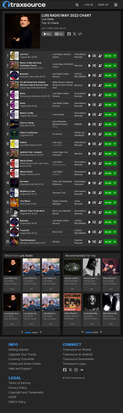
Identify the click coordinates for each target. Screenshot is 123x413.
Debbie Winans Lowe (63, 83)
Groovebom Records (80, 55)
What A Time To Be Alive (32, 211)
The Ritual (25, 201)
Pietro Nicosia (59, 164)
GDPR (12, 397)
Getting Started (18, 349)
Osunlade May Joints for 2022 (91, 313)
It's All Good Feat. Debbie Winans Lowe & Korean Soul (34, 83)
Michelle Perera (60, 124)
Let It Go (24, 54)
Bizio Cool (57, 211)
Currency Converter (21, 359)
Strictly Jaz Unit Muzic (79, 133)
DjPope (56, 241)
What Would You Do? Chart (111, 278)
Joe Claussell (60, 153)
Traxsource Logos (74, 363)
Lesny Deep (58, 114)
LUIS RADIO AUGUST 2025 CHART (51, 313)
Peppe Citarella (60, 201)
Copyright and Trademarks (25, 392)
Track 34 (24, 230)
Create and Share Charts (24, 363)
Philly (55, 127)
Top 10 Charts (50, 23)
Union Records (78, 202)
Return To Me (26, 113)
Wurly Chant (26, 160)
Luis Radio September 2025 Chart (31, 313)
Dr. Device (57, 134)
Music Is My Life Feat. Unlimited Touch (31, 64)
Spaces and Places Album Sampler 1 (72, 278)
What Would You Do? (72, 313)
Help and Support (19, 368)
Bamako (24, 74)
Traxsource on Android (77, 354)
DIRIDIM (78, 124)
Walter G (56, 174)
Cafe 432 (57, 181)
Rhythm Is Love (27, 191)
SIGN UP (103, 4)
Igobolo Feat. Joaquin (31, 152)
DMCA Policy (17, 402)
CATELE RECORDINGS (80, 75)
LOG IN (88, 4)
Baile (22, 93)
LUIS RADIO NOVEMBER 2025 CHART (31, 278)
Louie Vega (58, 64)
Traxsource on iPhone (77, 349)
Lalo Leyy (57, 142)
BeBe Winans (59, 82)
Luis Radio (48, 19)
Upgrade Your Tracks (22, 354)
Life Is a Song (26, 123)
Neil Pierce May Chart (111, 313)
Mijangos (57, 204)
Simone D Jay (59, 193)
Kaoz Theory (71, 283)
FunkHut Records (78, 241)
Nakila (23, 142)
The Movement (27, 240)
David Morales (59, 121)
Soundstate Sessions (79, 182)
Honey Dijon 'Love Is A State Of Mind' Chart (91, 278)
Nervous (78, 65)
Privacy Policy (17, 387)
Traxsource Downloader (78, 359)
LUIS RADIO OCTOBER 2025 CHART (51, 278)
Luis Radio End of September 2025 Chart (12, 313)
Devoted (24, 181)
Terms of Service (19, 383)
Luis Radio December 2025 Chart (12, 278)
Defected (69, 318)
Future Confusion (28, 132)
